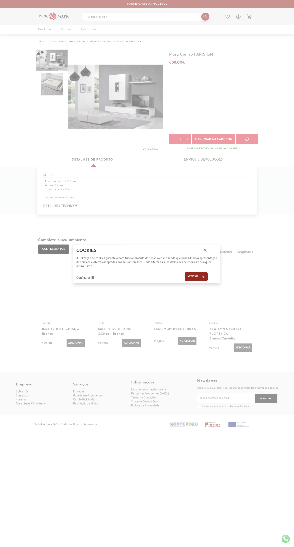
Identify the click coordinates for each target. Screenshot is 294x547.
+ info (88, 266)
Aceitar (196, 276)
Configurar (85, 277)
